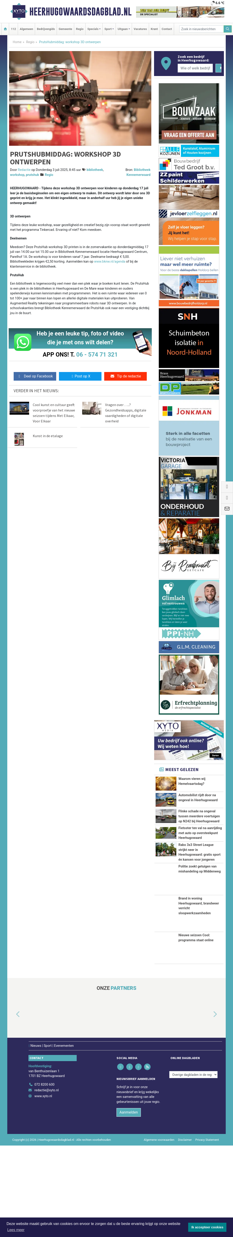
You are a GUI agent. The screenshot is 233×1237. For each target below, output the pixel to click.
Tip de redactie (125, 376)
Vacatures (140, 29)
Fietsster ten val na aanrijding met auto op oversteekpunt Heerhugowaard (200, 879)
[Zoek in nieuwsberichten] (201, 28)
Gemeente (65, 29)
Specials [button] (93, 29)
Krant (154, 29)
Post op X (80, 376)
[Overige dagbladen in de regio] (193, 1166)
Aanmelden (128, 1204)
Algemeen (26, 29)
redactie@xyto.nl (46, 1182)
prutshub (32, 175)
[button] (12, 1106)
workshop (17, 175)
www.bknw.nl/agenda (109, 262)
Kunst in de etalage (48, 436)
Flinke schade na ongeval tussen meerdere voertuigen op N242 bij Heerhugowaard (199, 833)
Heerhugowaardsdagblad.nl (80, 11)
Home (17, 42)
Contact (167, 29)
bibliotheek (95, 170)
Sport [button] (108, 29)
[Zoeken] (228, 28)
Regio (80, 29)
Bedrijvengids (46, 29)
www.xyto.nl (43, 1188)
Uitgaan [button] (123, 29)
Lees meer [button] (16, 1230)
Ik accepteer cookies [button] (207, 1227)
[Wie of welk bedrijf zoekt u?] (195, 68)
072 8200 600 (44, 1176)
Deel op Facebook (35, 376)
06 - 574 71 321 (97, 354)
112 (13, 29)
